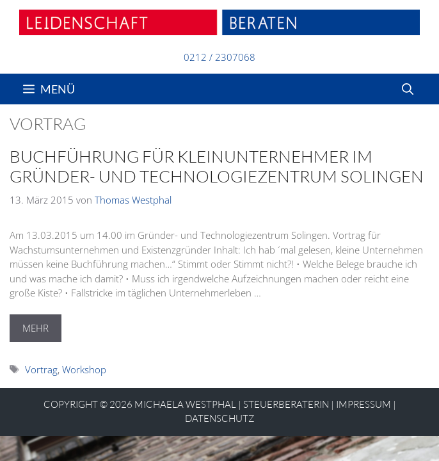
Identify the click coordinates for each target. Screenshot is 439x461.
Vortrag (41, 369)
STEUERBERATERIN (286, 404)
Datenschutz (220, 418)
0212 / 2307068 (219, 57)
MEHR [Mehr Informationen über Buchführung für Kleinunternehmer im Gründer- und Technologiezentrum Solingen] (35, 327)
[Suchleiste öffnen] (407, 89)
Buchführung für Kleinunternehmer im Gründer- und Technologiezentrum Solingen (217, 166)
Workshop (84, 369)
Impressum (363, 404)
